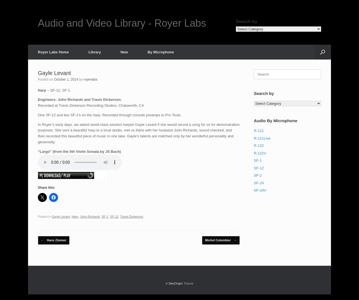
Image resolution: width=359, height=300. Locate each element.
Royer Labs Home (53, 52)
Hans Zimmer (53, 240)
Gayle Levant (61, 216)
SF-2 (258, 175)
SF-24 (259, 183)
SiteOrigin (175, 283)
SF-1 (105, 216)
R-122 (259, 146)
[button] (322, 52)
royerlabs (90, 79)
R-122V (260, 153)
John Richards (90, 216)
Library (95, 52)
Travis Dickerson (131, 216)
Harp (75, 216)
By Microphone (161, 52)
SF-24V (260, 190)
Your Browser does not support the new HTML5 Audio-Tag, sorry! (80, 162)
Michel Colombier (221, 240)
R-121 (259, 131)
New (124, 52)
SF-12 (114, 216)
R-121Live (262, 138)
